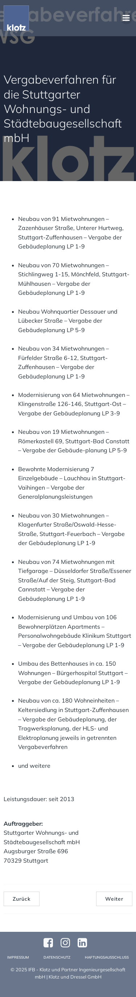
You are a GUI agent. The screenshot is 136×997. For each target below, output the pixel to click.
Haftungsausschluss (107, 957)
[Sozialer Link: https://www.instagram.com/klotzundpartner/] (68, 943)
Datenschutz (57, 957)
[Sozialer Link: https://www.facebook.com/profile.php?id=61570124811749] (50, 943)
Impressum (18, 957)
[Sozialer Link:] (85, 943)
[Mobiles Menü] (126, 18)
